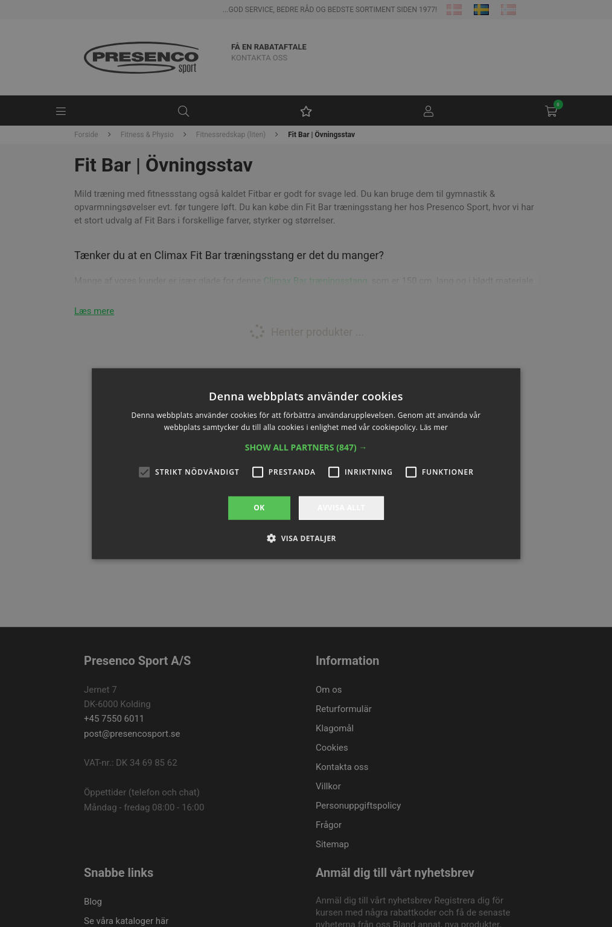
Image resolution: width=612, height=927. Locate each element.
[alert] (306, 463)
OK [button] (258, 507)
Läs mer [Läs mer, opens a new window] (434, 427)
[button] (306, 447)
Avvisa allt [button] (341, 507)
